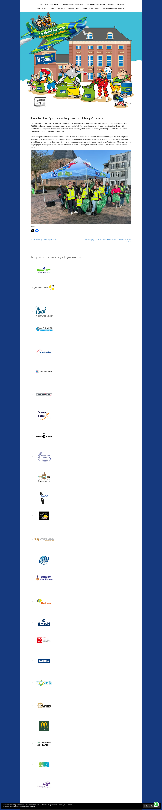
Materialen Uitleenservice (73, 4)
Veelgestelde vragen (116, 4)
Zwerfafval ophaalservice (95, 4)
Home (40, 4)
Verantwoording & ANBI (113, 8)
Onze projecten (58, 8)
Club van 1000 (73, 8)
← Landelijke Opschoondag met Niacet (44, 239)
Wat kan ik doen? (53, 4)
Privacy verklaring (29, 807)
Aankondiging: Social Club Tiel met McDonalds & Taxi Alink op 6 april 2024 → (108, 241)
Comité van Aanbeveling (91, 8)
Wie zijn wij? (43, 8)
